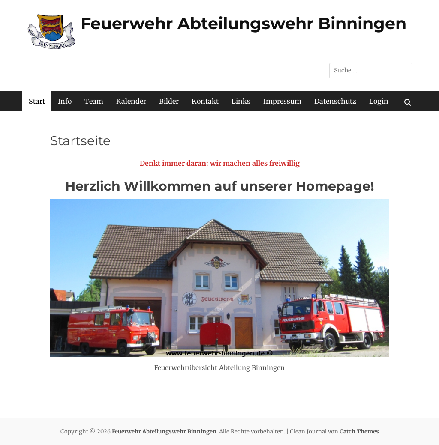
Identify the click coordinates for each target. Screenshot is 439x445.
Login (378, 101)
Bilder (169, 101)
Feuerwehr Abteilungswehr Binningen (243, 23)
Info (65, 101)
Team (93, 101)
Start (37, 101)
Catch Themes (359, 431)
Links (241, 101)
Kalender (131, 101)
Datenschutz (335, 101)
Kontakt (205, 101)
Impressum (282, 101)
